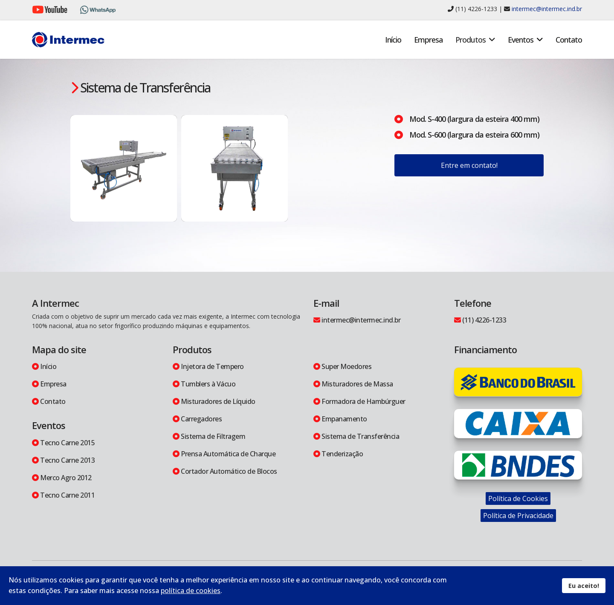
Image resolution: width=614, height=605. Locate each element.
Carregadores (197, 419)
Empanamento (340, 419)
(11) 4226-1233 (480, 320)
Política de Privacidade (518, 515)
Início (393, 40)
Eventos (520, 40)
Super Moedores (342, 366)
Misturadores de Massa (353, 384)
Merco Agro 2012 (62, 477)
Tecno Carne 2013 (63, 460)
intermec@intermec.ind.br (547, 9)
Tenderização (338, 453)
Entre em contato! (469, 165)
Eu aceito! (583, 586)
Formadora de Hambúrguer (359, 401)
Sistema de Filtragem (209, 436)
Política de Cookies (518, 498)
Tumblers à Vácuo (204, 384)
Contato (569, 40)
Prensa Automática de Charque (224, 453)
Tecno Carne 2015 (63, 442)
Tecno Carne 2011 (63, 495)
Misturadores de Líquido (214, 401)
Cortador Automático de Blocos (225, 471)
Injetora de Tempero (208, 366)
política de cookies (190, 590)
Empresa (428, 40)
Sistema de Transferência (356, 436)
